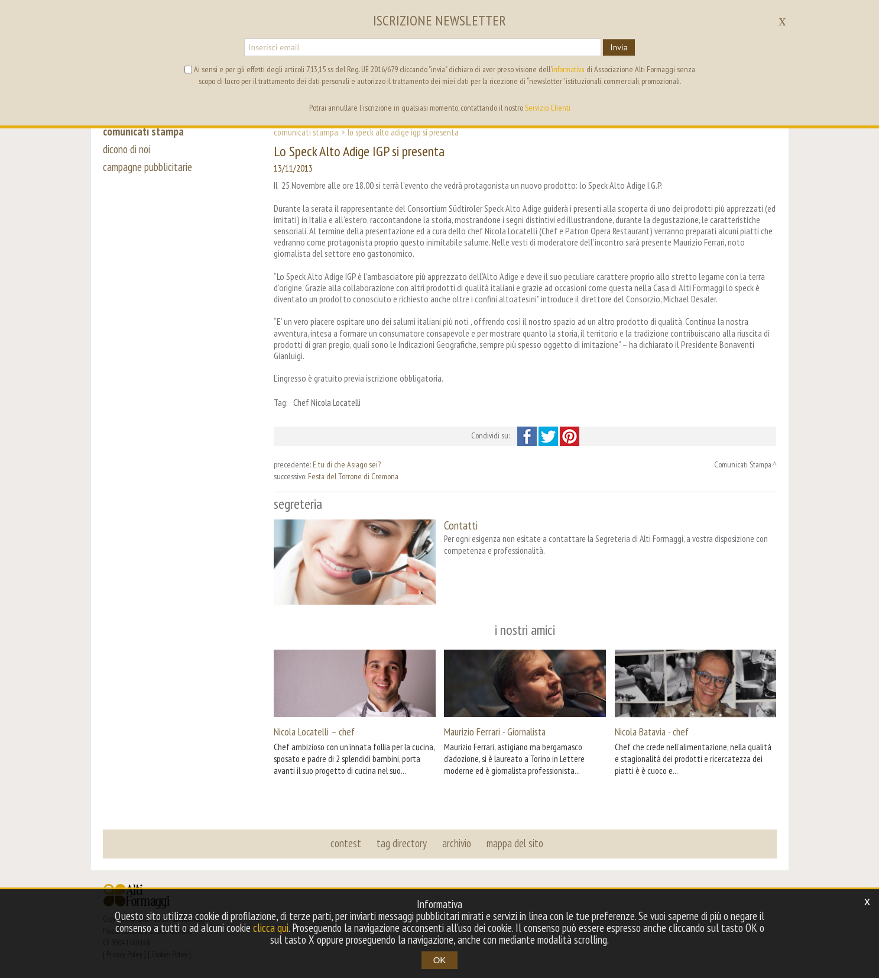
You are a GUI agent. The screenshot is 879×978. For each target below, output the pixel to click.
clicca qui (270, 928)
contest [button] (345, 843)
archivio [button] (456, 843)
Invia (618, 47)
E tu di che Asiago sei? (347, 464)
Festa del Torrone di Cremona (353, 476)
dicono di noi (126, 149)
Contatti (461, 525)
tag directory (402, 843)
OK (439, 960)
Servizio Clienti (547, 107)
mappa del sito (514, 843)
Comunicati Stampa (306, 132)
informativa (568, 69)
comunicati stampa (143, 131)
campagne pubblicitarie (147, 167)
